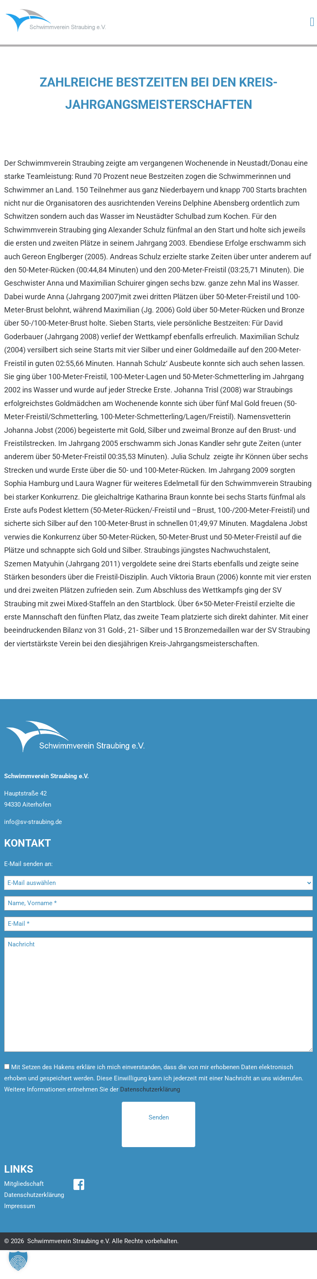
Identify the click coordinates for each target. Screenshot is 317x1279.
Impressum (19, 1206)
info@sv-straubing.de (33, 822)
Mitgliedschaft (24, 1183)
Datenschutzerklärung (150, 1089)
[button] (18, 1261)
